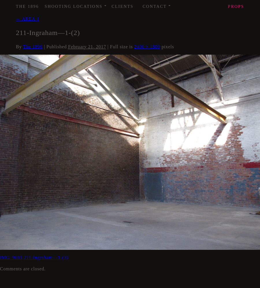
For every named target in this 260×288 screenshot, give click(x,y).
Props (236, 6)
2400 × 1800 (147, 46)
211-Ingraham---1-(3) (46, 257)
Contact (157, 4)
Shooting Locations (76, 4)
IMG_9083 (11, 257)
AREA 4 (27, 18)
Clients (122, 6)
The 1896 (27, 6)
